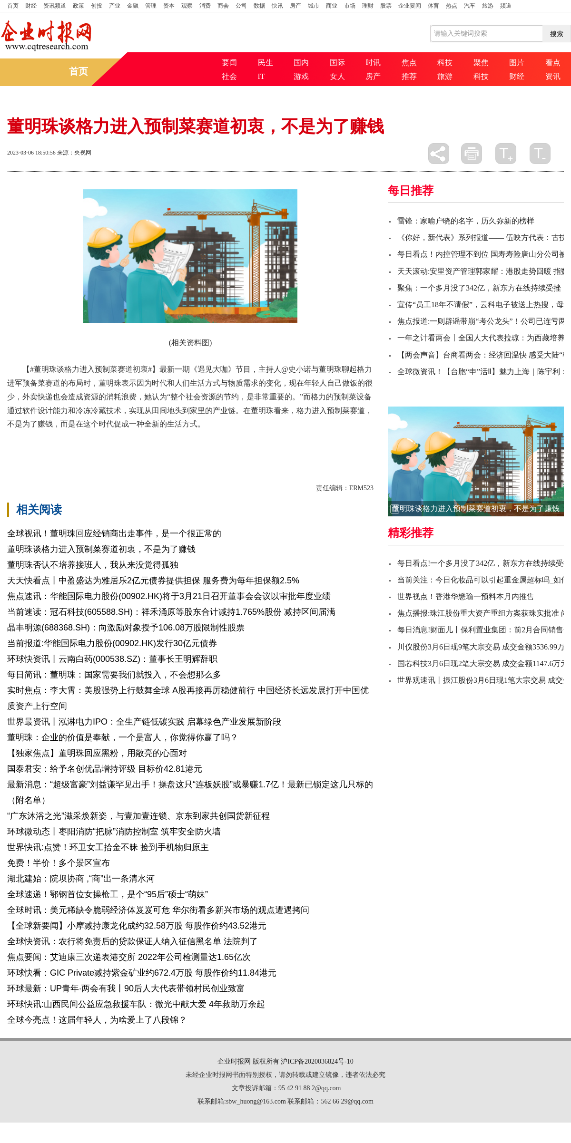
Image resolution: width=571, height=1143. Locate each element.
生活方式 (54, 440)
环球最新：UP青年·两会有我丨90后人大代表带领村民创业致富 (126, 988)
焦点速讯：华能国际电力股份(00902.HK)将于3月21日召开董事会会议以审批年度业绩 (169, 596)
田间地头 (152, 440)
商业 (331, 5)
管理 (151, 5)
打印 (471, 153)
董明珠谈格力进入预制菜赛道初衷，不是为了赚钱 (101, 549)
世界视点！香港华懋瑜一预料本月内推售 (465, 596)
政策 (78, 5)
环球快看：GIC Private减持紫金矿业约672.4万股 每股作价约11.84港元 (141, 973)
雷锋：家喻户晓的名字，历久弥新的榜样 (465, 221)
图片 (516, 62)
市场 (349, 5)
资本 (169, 5)
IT (261, 76)
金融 (132, 5)
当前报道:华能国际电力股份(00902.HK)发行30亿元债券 (112, 643)
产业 (114, 5)
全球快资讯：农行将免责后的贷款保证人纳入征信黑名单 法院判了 (132, 941)
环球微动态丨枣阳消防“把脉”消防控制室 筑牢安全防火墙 (114, 831)
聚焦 (481, 62)
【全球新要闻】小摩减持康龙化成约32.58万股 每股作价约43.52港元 (136, 925)
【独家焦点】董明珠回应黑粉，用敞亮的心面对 (97, 753)
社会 (229, 76)
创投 (96, 5)
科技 (445, 62)
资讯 (553, 76)
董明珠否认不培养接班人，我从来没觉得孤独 (92, 565)
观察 (187, 5)
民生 (265, 62)
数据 (259, 5)
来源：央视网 (74, 152)
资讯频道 (54, 5)
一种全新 (87, 440)
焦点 (409, 62)
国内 (301, 62)
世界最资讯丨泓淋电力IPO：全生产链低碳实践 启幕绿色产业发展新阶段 (144, 721)
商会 (223, 5)
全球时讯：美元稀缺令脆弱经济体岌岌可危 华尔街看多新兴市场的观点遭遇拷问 (158, 910)
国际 (337, 62)
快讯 (277, 5)
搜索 (556, 34)
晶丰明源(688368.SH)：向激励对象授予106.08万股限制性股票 (126, 627)
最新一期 (184, 440)
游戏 (301, 76)
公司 (241, 5)
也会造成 (119, 440)
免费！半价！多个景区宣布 (58, 863)
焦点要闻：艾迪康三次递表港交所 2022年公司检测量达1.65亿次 (129, 957)
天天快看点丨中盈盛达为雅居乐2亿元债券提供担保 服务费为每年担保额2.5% (153, 580)
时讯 (373, 62)
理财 (368, 5)
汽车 (469, 5)
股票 (386, 5)
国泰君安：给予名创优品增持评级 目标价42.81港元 (104, 769)
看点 (553, 62)
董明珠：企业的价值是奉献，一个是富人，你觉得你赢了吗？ (122, 737)
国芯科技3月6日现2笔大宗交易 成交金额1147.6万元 (482, 663)
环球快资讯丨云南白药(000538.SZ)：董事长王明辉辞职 (112, 659)
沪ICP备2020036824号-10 (317, 1061)
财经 (31, 5)
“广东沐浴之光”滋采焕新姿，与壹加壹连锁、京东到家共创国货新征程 (138, 816)
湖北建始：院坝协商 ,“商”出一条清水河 (81, 878)
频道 (506, 5)
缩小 (540, 153)
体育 (433, 5)
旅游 (487, 5)
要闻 (229, 62)
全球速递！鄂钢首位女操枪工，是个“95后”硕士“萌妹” (107, 894)
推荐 (409, 76)
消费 (205, 5)
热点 (451, 5)
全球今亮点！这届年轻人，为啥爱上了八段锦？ (97, 1020)
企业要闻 (409, 5)
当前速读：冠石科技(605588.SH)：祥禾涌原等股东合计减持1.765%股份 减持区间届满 (171, 612)
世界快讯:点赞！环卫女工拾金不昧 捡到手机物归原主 (108, 847)
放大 (505, 153)
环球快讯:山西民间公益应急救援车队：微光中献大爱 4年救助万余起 (136, 1004)
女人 (337, 76)
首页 (13, 5)
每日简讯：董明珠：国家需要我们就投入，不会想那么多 (114, 674)
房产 (295, 5)
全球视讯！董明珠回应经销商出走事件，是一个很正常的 (114, 533)
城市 (313, 5)
